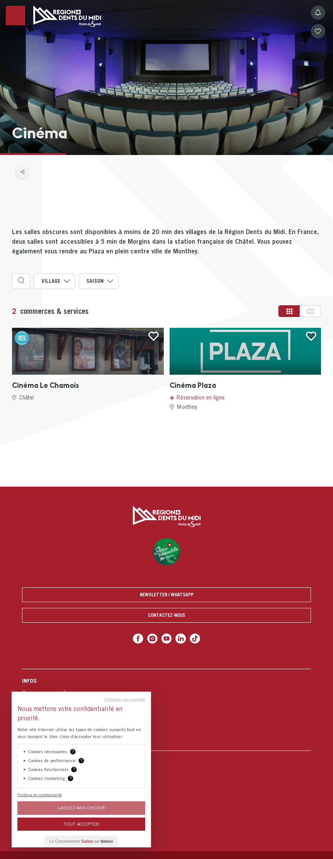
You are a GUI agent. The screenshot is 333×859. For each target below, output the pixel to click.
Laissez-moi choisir (81, 808)
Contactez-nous (166, 615)
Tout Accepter (81, 824)
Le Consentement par (81, 841)
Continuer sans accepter (125, 699)
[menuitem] (166, 710)
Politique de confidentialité (39, 794)
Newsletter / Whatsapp (167, 594)
